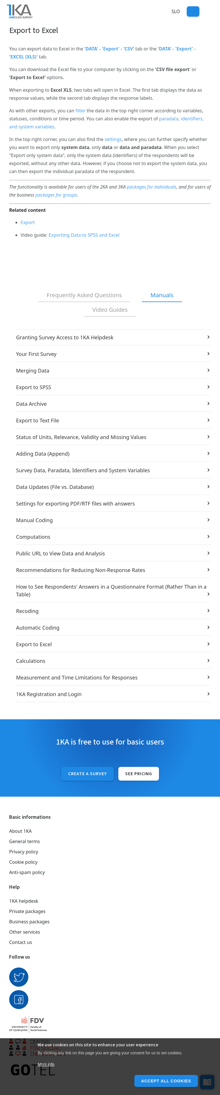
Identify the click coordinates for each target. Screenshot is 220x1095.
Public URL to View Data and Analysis (60, 553)
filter (81, 110)
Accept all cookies (166, 1081)
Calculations (30, 660)
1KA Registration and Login (49, 694)
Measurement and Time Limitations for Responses (77, 677)
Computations (33, 536)
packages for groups (56, 195)
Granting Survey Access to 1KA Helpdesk (64, 337)
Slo (176, 11)
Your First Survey (36, 353)
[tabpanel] (110, 516)
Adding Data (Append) (42, 453)
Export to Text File (37, 420)
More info (46, 1064)
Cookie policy (23, 862)
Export (28, 222)
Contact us (20, 942)
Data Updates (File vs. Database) (55, 486)
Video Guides (109, 310)
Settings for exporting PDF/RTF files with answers (75, 503)
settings (113, 139)
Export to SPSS (33, 387)
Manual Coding (34, 520)
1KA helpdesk (23, 901)
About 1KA (20, 831)
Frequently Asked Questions (84, 295)
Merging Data (32, 370)
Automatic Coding (38, 627)
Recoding (27, 611)
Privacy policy (23, 852)
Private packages (27, 911)
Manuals (161, 295)
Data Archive (31, 403)
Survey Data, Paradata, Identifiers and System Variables (83, 470)
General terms (24, 841)
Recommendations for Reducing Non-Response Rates (80, 570)
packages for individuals (151, 187)
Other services (24, 932)
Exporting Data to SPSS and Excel (84, 235)
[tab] (84, 295)
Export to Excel (34, 644)
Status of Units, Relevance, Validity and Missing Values (81, 437)
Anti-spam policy (27, 872)
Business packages (29, 921)
